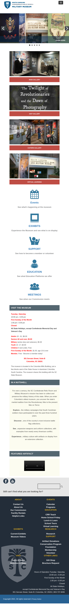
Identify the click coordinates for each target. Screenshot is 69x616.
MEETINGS (34, 294)
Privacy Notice (36, 599)
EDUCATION (34, 271)
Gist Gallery (34, 114)
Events (34, 202)
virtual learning (34, 182)
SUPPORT (34, 248)
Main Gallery (34, 80)
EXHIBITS (34, 226)
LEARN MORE (60, 40)
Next (61, 28)
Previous (8, 28)
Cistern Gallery (34, 148)
